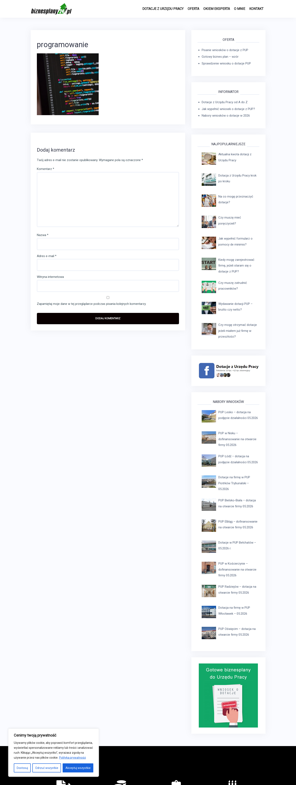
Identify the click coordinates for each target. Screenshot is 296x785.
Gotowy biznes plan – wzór (220, 56)
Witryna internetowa (50, 277)
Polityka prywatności (72, 757)
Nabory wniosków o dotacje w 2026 (226, 115)
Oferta (193, 9)
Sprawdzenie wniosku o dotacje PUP (226, 63)
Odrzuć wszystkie (46, 768)
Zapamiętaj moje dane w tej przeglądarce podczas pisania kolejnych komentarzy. (91, 304)
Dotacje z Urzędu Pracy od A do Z (225, 102)
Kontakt (256, 9)
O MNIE (239, 9)
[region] (53, 753)
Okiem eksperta (216, 9)
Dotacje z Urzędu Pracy (163, 9)
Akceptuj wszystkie (78, 768)
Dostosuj (22, 768)
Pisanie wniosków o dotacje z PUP (225, 50)
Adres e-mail (46, 256)
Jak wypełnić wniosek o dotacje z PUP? (228, 109)
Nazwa (42, 235)
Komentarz (45, 169)
